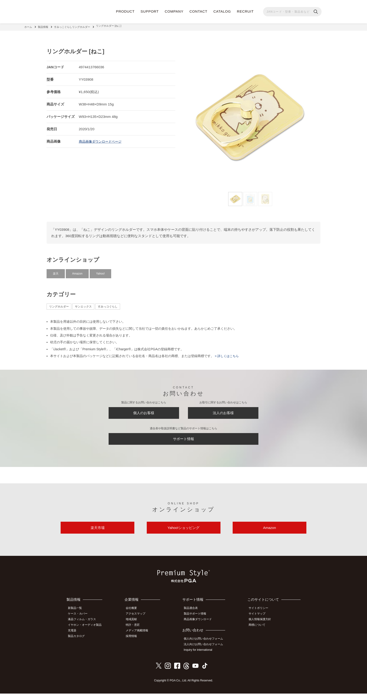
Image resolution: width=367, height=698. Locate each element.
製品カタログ (78, 641)
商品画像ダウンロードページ (102, 139)
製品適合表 (193, 615)
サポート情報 (183, 440)
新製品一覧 (77, 615)
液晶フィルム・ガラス (84, 625)
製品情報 (43, 25)
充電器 (74, 635)
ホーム (28, 25)
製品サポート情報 (197, 620)
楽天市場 (98, 533)
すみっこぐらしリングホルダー (72, 25)
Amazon (77, 271)
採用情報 (134, 641)
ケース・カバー (80, 620)
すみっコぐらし (107, 304)
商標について (259, 630)
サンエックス (83, 304)
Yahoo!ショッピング (183, 533)
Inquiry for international (200, 654)
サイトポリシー (260, 615)
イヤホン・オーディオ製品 (87, 630)
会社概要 (134, 615)
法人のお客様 (223, 411)
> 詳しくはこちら (227, 353)
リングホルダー (59, 304)
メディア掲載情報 (140, 635)
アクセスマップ (139, 620)
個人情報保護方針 (262, 625)
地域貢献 (134, 625)
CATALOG (222, 11)
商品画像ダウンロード (200, 625)
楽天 (56, 271)
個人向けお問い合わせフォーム (206, 644)
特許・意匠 (136, 630)
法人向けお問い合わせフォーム (206, 649)
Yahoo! (100, 271)
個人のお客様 (143, 411)
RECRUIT (245, 11)
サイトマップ (259, 620)
